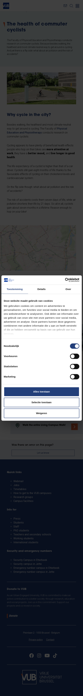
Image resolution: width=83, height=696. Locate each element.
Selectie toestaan (41, 402)
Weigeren (41, 413)
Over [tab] (68, 289)
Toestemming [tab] (15, 289)
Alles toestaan (41, 391)
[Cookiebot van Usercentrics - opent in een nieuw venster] (65, 280)
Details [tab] (41, 289)
